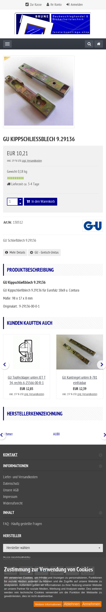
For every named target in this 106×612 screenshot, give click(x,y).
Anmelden (77, 5)
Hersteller (12, 536)
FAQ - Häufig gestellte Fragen (22, 524)
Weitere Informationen (48, 604)
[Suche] (89, 44)
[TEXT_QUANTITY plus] (20, 200)
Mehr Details (15, 252)
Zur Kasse (36, 5)
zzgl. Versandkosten (32, 160)
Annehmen (91, 604)
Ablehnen (72, 604)
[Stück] (12, 202)
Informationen (52, 466)
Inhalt (52, 513)
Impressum (10, 497)
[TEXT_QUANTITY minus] (20, 203)
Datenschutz (11, 484)
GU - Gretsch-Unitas (44, 252)
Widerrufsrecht (13, 503)
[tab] (53, 467)
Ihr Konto (56, 5)
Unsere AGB (11, 490)
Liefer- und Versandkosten (20, 477)
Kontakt (52, 455)
